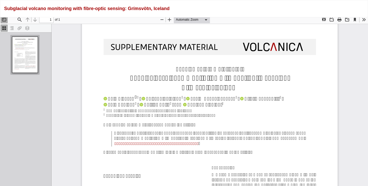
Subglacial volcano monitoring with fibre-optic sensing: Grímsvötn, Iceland (87, 8)
